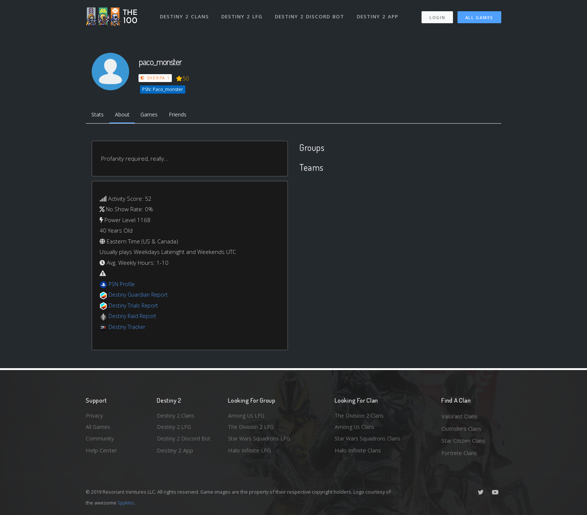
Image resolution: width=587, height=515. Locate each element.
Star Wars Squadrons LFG (261, 440)
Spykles (126, 502)
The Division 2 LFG (252, 428)
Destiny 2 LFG (242, 14)
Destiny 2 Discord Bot (310, 14)
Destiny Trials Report (135, 306)
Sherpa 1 (155, 78)
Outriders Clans (461, 428)
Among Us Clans (355, 428)
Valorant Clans (459, 416)
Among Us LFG (247, 416)
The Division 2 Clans (360, 416)
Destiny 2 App (378, 14)
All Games (479, 15)
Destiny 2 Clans (185, 14)
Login (437, 15)
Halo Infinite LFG (249, 453)
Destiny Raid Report (134, 317)
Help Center (101, 453)
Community (100, 440)
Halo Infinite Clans (358, 453)
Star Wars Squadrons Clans (369, 440)
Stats (98, 115)
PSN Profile (123, 285)
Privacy (95, 416)
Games (154, 115)
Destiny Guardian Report (140, 296)
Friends (184, 115)
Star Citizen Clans (463, 440)
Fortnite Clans (459, 453)
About (125, 115)
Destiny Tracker (128, 327)
